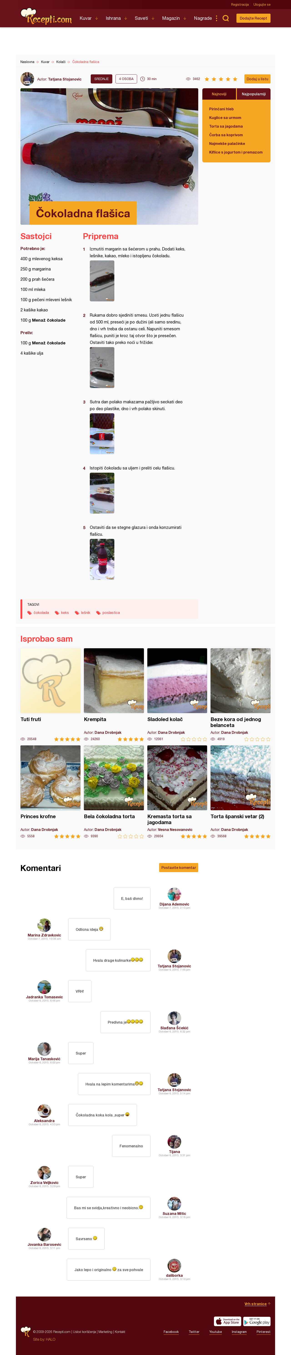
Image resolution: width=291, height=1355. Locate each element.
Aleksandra (44, 1120)
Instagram (239, 1332)
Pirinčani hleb (221, 109)
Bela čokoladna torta (114, 791)
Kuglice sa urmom (225, 117)
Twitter (194, 1332)
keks (65, 613)
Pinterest (264, 1332)
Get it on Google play (257, 1321)
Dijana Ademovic (174, 904)
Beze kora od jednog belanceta (241, 694)
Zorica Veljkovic (44, 1182)
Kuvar (86, 18)
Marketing (105, 1332)
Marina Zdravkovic (44, 935)
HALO (50, 1339)
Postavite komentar (178, 867)
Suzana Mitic (174, 1213)
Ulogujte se (262, 4)
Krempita (114, 694)
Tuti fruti (50, 694)
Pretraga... (225, 18)
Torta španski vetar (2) (241, 791)
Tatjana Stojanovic (65, 79)
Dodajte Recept (253, 18)
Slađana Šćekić (174, 1028)
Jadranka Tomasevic (44, 997)
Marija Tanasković (44, 1059)
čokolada (41, 613)
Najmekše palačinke (227, 143)
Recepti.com (46, 16)
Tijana (174, 1151)
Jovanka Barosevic (44, 1244)
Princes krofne (50, 791)
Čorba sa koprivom (226, 135)
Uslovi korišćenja (84, 1332)
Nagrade (203, 18)
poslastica (111, 613)
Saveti (141, 18)
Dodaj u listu (257, 79)
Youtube (215, 1332)
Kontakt (120, 1332)
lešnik (85, 613)
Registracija (240, 4)
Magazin (171, 18)
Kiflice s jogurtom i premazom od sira (236, 152)
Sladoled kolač (177, 694)
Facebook (171, 1332)
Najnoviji (219, 94)
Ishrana (113, 18)
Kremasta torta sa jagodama (177, 791)
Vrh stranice (256, 1304)
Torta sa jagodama (226, 126)
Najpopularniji (254, 94)
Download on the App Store (227, 1321)
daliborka (174, 1275)
